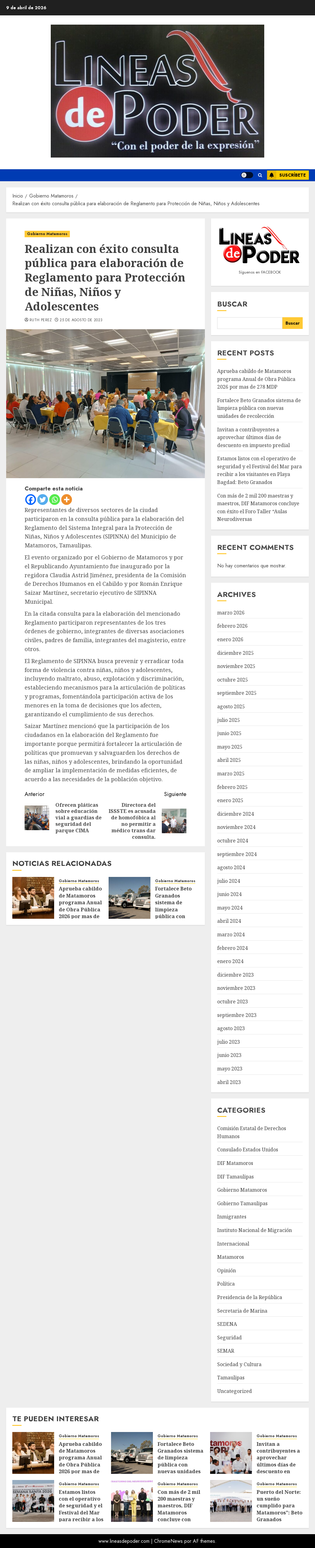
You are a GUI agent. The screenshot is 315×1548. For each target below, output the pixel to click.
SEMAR (225, 1350)
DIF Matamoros (235, 1163)
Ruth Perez (41, 320)
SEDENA (227, 1324)
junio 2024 (229, 894)
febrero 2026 (232, 625)
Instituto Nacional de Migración (254, 1230)
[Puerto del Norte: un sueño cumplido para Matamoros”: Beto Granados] (231, 1501)
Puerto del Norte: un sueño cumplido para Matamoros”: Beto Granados (279, 1506)
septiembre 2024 (237, 854)
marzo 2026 (231, 612)
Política (226, 1283)
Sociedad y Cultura (239, 1364)
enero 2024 (230, 961)
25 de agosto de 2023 (81, 320)
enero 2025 (230, 800)
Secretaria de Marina (242, 1310)
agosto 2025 (231, 706)
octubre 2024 (232, 840)
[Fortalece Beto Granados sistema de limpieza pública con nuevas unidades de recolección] (129, 898)
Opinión (226, 1270)
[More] (66, 499)
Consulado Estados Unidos (247, 1149)
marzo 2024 (231, 934)
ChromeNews (168, 1541)
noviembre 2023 (236, 988)
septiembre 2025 (237, 693)
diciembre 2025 (235, 653)
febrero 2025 (232, 787)
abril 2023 (229, 1082)
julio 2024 (228, 881)
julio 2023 (228, 1041)
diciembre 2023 (235, 974)
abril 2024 (229, 921)
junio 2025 (229, 733)
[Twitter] (42, 499)
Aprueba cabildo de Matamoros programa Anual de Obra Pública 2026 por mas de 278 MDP (80, 905)
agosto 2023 (231, 1028)
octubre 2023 (232, 1001)
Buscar (232, 303)
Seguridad (229, 1337)
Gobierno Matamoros (47, 234)
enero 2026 (230, 639)
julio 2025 (228, 720)
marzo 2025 (231, 773)
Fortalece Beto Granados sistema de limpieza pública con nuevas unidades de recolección (176, 909)
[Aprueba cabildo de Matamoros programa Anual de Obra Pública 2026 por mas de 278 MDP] (33, 898)
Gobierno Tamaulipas (242, 1203)
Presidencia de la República (249, 1297)
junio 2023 (229, 1055)
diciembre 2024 (235, 813)
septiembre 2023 (237, 1015)
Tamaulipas (231, 1377)
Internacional (233, 1243)
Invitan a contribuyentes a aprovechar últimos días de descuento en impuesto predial (253, 437)
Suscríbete (286, 175)
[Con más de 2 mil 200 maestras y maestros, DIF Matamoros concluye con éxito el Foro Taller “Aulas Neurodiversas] (132, 1501)
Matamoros (230, 1257)
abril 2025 (229, 760)
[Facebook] (30, 499)
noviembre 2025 (236, 666)
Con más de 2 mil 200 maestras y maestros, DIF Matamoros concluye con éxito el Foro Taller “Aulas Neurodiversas (179, 1516)
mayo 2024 (229, 907)
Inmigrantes (231, 1216)
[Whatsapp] (54, 499)
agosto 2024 (231, 867)
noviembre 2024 (236, 827)
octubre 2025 (232, 679)
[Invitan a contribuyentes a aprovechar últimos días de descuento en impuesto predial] (231, 1453)
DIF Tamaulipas (235, 1176)
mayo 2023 (229, 1068)
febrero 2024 (232, 948)
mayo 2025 (229, 746)
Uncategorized (234, 1391)
